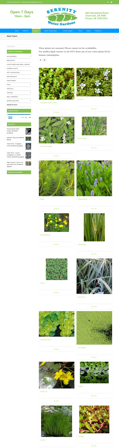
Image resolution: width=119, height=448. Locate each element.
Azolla (42, 283)
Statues (10, 92)
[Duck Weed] (94, 328)
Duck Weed (82, 347)
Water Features (13, 101)
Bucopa (80, 99)
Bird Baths (11, 60)
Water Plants (12, 105)
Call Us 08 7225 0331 (13, 2)
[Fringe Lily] (56, 375)
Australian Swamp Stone (48, 102)
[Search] (8, 46)
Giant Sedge (82, 138)
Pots (9, 84)
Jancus (42, 440)
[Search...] (19, 46)
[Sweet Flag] (94, 227)
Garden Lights (12, 68)
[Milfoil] (56, 178)
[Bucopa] (94, 82)
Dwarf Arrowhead (46, 146)
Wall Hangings (12, 97)
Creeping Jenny (45, 340)
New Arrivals (12, 76)
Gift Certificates (13, 72)
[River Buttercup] (56, 222)
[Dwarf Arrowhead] (56, 130)
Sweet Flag (82, 244)
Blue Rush (81, 297)
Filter (10, 117)
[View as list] (44, 60)
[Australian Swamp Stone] (56, 84)
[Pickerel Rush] (94, 178)
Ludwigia (81, 436)
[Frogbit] (94, 372)
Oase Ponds (11, 80)
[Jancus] (56, 421)
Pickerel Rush (82, 199)
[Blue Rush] (94, 276)
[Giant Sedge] (94, 126)
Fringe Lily (43, 391)
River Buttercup (45, 235)
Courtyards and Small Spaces (18, 64)
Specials (10, 88)
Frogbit (80, 386)
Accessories (12, 56)
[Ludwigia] (94, 419)
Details (57, 112)
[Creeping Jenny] (56, 324)
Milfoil (42, 199)
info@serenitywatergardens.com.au (31, 2)
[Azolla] (56, 269)
